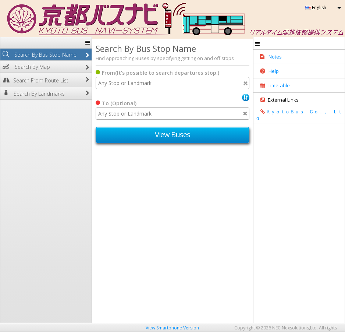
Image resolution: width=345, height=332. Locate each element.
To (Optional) (119, 103)
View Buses (173, 134)
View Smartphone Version (172, 328)
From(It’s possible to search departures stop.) (160, 72)
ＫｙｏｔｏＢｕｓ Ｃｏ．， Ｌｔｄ (298, 114)
